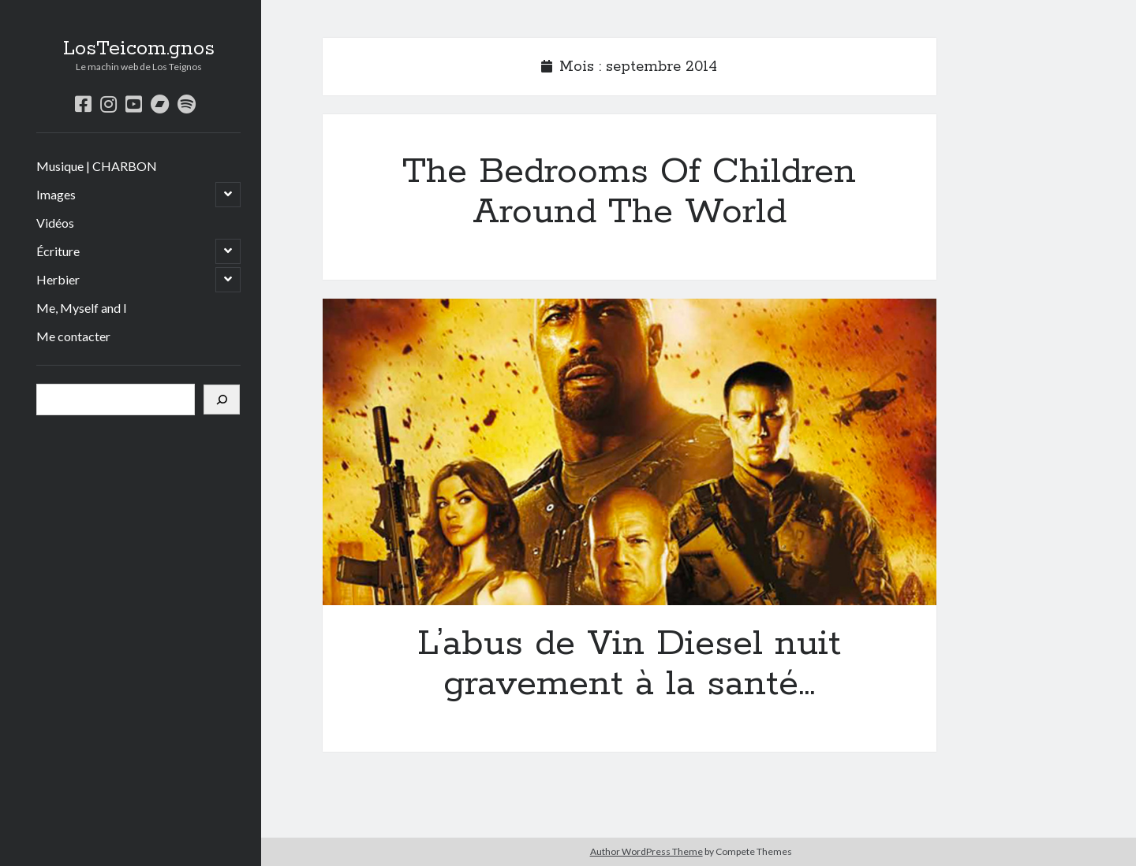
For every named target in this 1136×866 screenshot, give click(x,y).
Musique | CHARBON (96, 165)
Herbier (58, 279)
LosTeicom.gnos (139, 48)
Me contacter (73, 336)
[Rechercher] (222, 399)
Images (56, 194)
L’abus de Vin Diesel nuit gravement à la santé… (629, 452)
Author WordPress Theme (646, 851)
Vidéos (55, 222)
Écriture (58, 250)
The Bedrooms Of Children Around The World (629, 192)
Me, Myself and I (81, 307)
